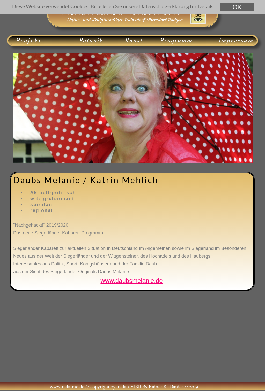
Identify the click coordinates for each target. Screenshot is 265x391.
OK (237, 7)
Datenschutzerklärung (164, 6)
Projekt (29, 40)
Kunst (134, 40)
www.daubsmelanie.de (131, 280)
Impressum (236, 40)
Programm (176, 40)
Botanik (91, 40)
